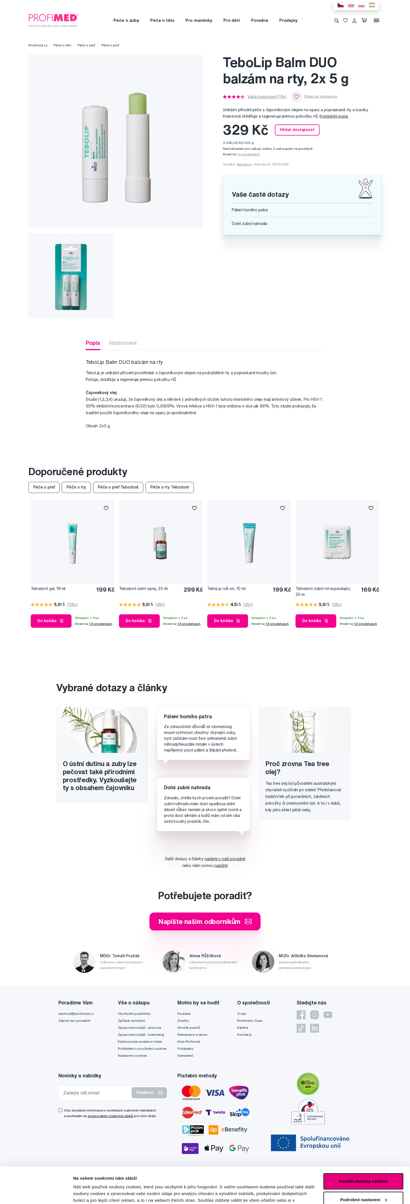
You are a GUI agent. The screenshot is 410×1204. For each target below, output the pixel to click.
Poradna (259, 20)
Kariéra (242, 1027)
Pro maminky (198, 20)
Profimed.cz (37, 45)
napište (221, 866)
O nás (241, 1013)
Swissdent (185, 1055)
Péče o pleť (86, 45)
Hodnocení (123, 343)
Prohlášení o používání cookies (142, 1048)
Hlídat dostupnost (297, 130)
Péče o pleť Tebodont (118, 487)
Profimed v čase (249, 1020)
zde (265, 1177)
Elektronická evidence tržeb (140, 1041)
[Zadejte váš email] (96, 1093)
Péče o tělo (162, 20)
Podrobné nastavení (93, 1193)
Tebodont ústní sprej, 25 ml (143, 589)
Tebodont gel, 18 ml (48, 589)
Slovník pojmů (188, 1027)
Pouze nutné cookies (363, 1181)
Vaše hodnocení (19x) (267, 97)
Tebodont (244, 164)
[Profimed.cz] (53, 20)
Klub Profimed (188, 1041)
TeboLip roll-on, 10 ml (226, 589)
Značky (183, 1020)
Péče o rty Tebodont (169, 487)
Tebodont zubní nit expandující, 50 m (323, 591)
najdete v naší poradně (224, 859)
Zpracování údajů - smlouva (139, 1027)
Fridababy (185, 1048)
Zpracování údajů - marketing (141, 1034)
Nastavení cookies (132, 1055)
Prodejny (288, 20)
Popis (93, 343)
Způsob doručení (131, 1020)
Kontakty (244, 1034)
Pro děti (231, 20)
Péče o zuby (126, 20)
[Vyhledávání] (336, 20)
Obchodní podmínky (134, 1013)
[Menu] (376, 20)
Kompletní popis (334, 116)
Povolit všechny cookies (363, 1145)
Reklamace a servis (192, 1034)
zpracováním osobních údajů (110, 1116)
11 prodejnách (248, 154)
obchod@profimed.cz (76, 1013)
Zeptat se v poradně (74, 1020)
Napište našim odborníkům (205, 921)
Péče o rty (76, 487)
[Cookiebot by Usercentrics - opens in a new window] (36, 1193)
